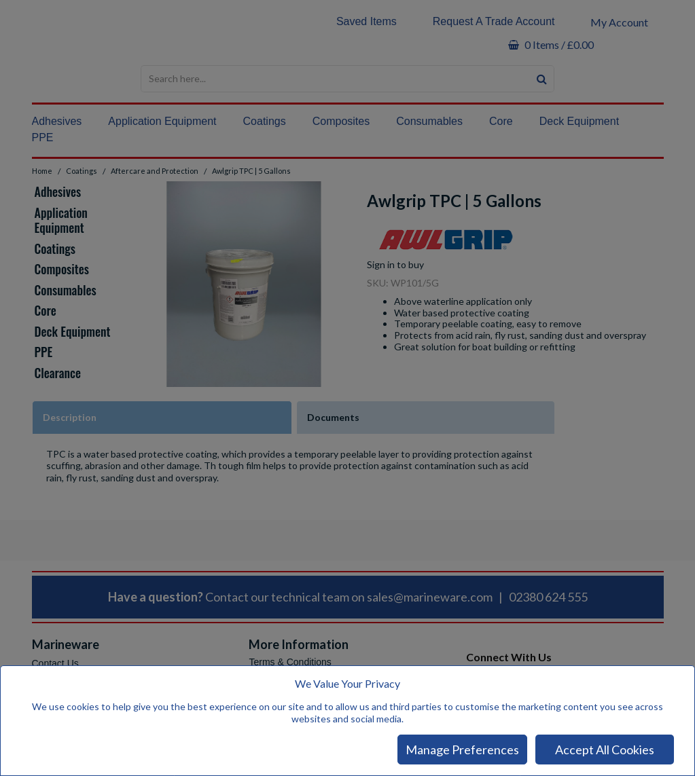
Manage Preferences (462, 749)
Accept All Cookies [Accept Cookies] (604, 749)
